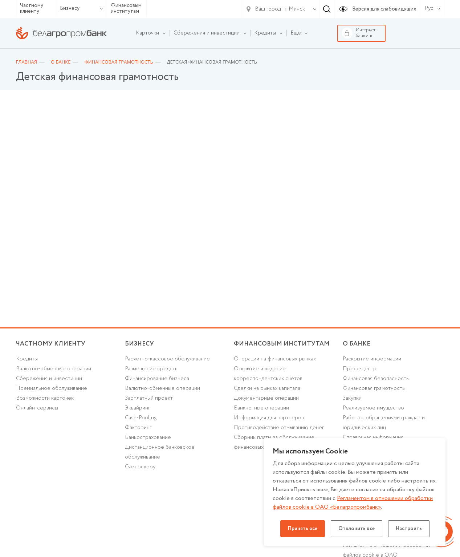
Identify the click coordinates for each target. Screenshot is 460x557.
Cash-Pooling (140, 418)
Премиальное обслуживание (51, 388)
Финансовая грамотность (374, 388)
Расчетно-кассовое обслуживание (167, 359)
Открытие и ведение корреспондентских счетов (268, 374)
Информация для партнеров (269, 418)
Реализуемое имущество (373, 408)
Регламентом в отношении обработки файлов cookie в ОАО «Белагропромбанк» (353, 502)
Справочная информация (373, 437)
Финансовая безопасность (376, 379)
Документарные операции (266, 398)
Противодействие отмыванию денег (279, 428)
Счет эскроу (140, 467)
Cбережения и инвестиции (49, 379)
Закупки (352, 398)
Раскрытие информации (372, 359)
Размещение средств (151, 369)
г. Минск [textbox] (295, 9)
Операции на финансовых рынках (275, 359)
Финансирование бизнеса (157, 379)
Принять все (302, 528)
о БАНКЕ (356, 343)
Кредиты (27, 359)
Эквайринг (137, 408)
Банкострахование (148, 437)
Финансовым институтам (126, 8)
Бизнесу (81, 8)
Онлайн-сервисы (37, 408)
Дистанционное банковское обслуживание (160, 452)
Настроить (409, 528)
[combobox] (293, 9)
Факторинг (138, 428)
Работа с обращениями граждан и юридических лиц (384, 423)
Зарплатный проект (149, 398)
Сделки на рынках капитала (267, 388)
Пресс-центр (359, 369)
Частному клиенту (31, 8)
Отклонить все (356, 528)
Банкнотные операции (261, 408)
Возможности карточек (45, 398)
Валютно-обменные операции (53, 369)
